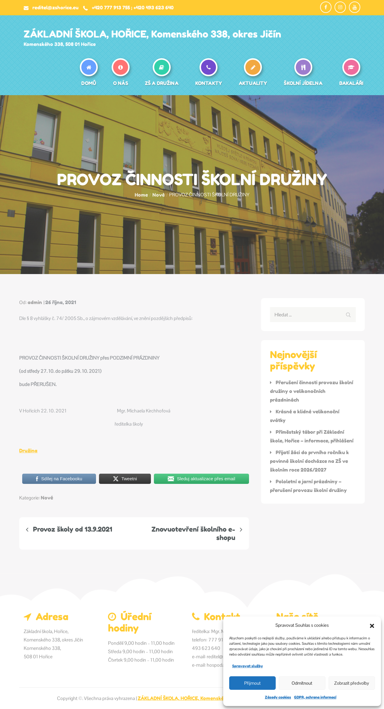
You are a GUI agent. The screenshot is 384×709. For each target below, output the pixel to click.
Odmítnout (302, 683)
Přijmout (252, 683)
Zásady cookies (278, 697)
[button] (372, 625)
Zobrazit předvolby (351, 683)
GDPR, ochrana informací (315, 697)
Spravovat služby (247, 666)
